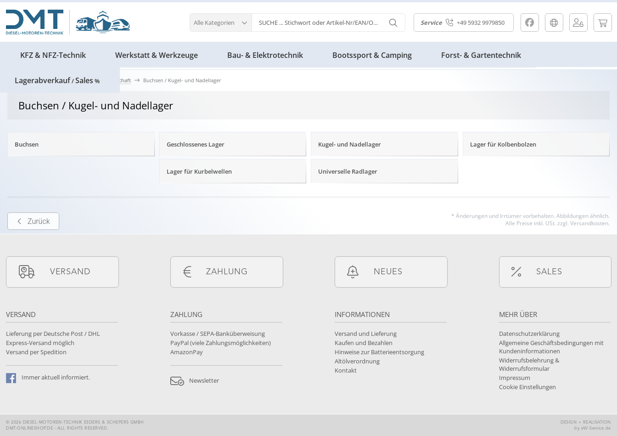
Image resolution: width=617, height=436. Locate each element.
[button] (221, 21)
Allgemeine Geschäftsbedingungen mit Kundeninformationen (551, 347)
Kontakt (346, 370)
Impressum (514, 378)
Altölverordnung (357, 361)
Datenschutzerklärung (529, 333)
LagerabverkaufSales (57, 80)
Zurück (33, 236)
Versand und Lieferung (366, 333)
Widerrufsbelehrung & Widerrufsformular (529, 364)
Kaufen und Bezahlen (364, 343)
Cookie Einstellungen (527, 387)
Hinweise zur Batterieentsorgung (379, 352)
